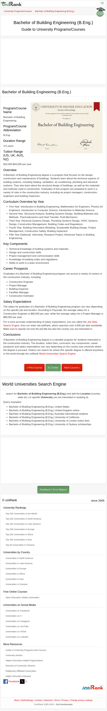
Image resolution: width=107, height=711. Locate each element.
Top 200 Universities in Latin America (23, 524)
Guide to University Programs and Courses (26, 650)
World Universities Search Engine (57, 353)
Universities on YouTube (17, 626)
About (16, 700)
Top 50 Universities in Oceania (20, 545)
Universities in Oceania (16, 584)
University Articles (14, 655)
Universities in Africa (15, 574)
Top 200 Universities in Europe (20, 529)
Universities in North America (19, 558)
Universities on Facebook (18, 611)
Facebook (11, 681)
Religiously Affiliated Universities (21, 671)
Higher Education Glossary (18, 676)
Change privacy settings (81, 700)
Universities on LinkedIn (17, 637)
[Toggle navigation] (102, 3)
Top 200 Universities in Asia (19, 540)
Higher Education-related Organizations (24, 660)
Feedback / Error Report (53, 489)
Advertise (48, 700)
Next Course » (72, 367)
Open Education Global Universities (22, 597)
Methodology (27, 700)
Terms (57, 700)
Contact (38, 700)
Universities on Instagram (18, 621)
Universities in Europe (16, 568)
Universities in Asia (15, 579)
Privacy (65, 700)
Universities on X (14, 616)
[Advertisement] (53, 61)
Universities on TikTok (16, 631)
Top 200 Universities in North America (23, 519)
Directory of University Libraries (20, 666)
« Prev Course (34, 367)
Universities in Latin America (19, 563)
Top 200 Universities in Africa (19, 534)
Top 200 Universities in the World (21, 513)
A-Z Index (53, 367)
